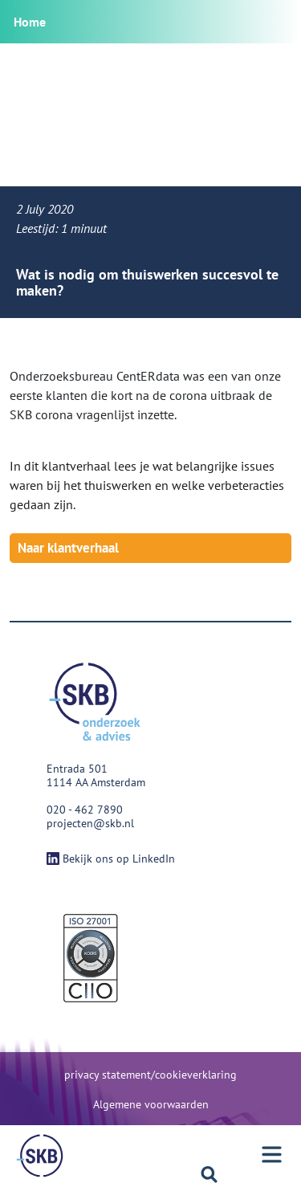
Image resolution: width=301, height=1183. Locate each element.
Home (30, 22)
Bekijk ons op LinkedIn (111, 858)
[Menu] (40, 1156)
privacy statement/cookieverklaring (150, 1074)
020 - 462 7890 (85, 809)
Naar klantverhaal (68, 548)
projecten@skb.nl (90, 823)
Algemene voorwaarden (151, 1104)
